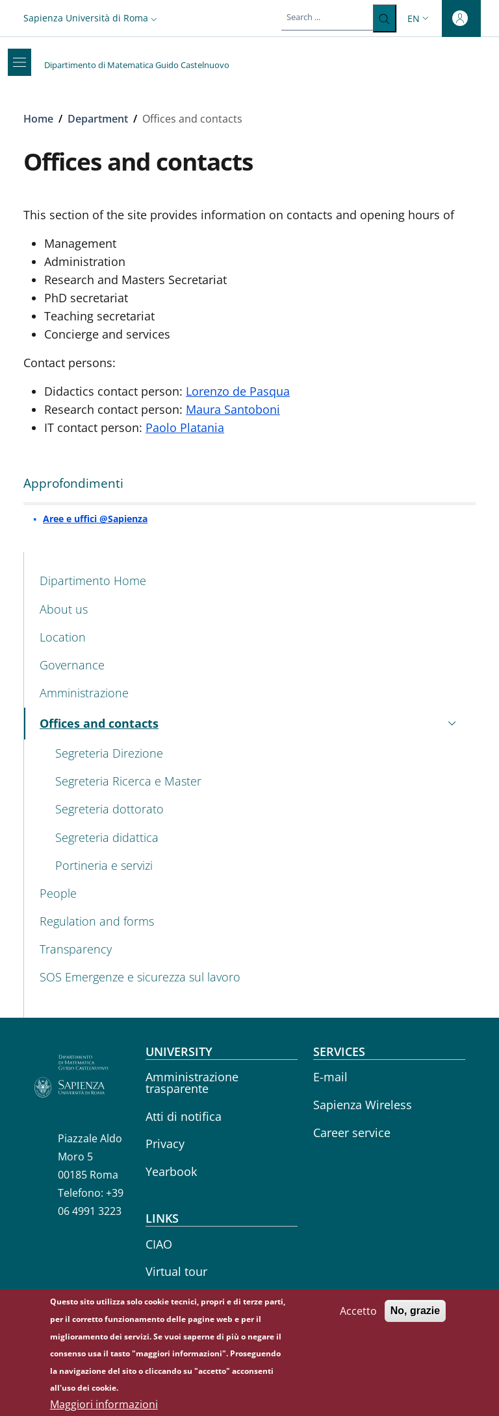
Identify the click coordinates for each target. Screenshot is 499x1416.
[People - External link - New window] (250, 893)
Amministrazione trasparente (192, 1082)
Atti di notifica (184, 1116)
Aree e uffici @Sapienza (95, 518)
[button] (91, 18)
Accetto (358, 1319)
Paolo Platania (185, 427)
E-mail (330, 1077)
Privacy (165, 1143)
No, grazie (415, 1318)
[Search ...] (384, 18)
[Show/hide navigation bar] (19, 62)
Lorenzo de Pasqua (238, 391)
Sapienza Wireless (362, 1104)
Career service (351, 1132)
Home (38, 119)
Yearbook (171, 1171)
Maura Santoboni (233, 409)
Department (98, 119)
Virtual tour (176, 1271)
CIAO (159, 1244)
